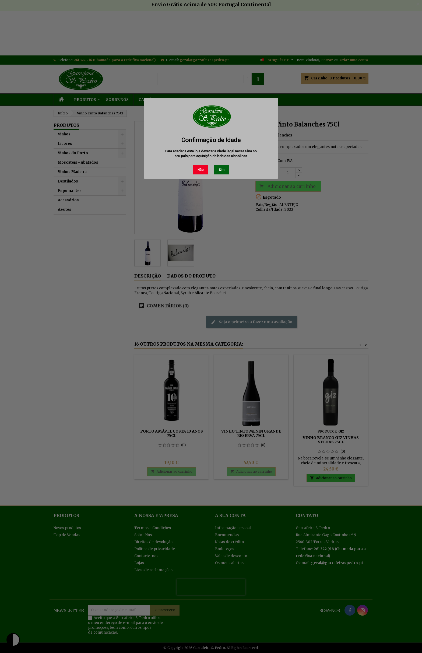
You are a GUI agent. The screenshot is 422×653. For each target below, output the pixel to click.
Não (200, 170)
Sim (221, 170)
